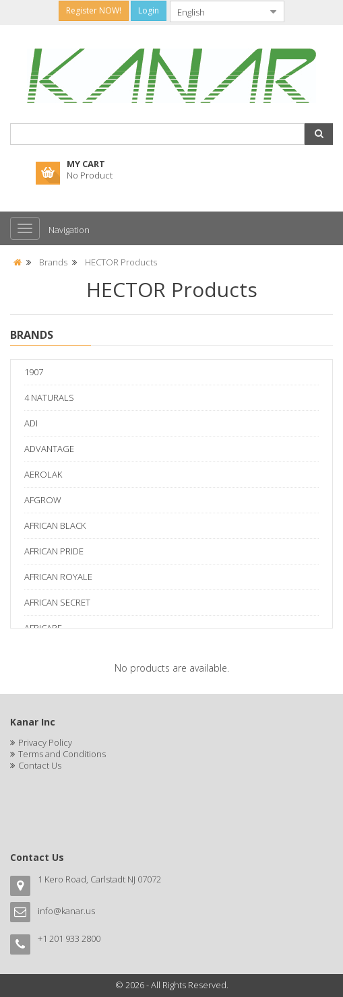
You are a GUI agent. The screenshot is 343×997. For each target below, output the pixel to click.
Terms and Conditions (62, 754)
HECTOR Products (121, 262)
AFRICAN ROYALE (58, 577)
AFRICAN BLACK (55, 525)
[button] (319, 134)
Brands (53, 262)
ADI (31, 423)
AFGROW (42, 500)
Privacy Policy (45, 742)
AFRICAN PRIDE (54, 551)
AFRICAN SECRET (57, 602)
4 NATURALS (49, 397)
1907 (33, 372)
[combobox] (216, 11)
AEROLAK (43, 474)
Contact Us (39, 765)
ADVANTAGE (49, 449)
